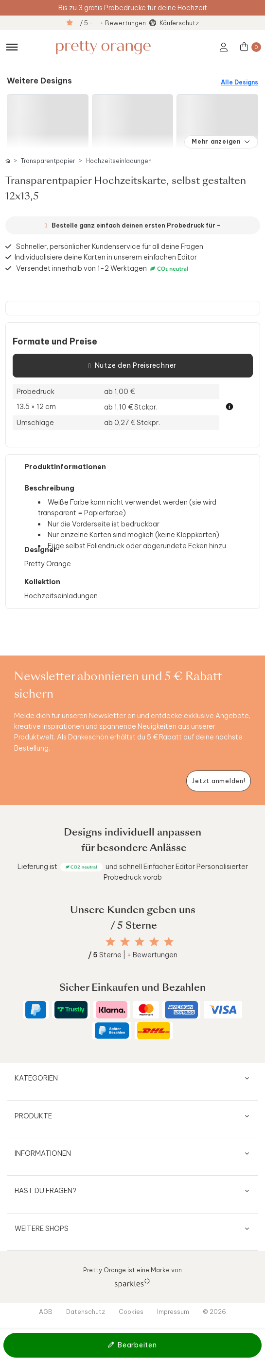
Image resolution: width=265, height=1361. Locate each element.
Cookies (131, 1311)
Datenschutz (85, 1311)
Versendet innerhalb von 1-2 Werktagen (103, 268)
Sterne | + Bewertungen (132, 955)
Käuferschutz (179, 23)
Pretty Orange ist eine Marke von (132, 1277)
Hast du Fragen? (45, 1190)
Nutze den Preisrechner (132, 366)
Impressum (173, 1311)
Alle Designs (239, 82)
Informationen (43, 1153)
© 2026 (214, 1311)
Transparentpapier (48, 160)
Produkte (33, 1116)
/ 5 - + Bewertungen (113, 23)
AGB (46, 1311)
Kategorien (36, 1078)
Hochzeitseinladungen (119, 160)
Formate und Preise (55, 341)
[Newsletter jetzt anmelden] (218, 781)
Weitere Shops (42, 1228)
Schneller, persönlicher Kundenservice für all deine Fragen (109, 246)
